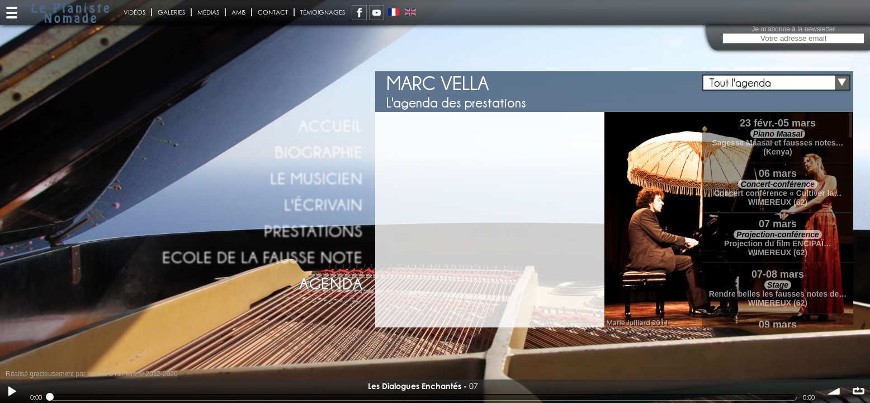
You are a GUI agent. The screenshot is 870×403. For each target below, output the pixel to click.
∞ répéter (858, 391)
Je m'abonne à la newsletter (793, 29)
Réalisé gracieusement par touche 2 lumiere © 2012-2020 (92, 374)
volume (834, 391)
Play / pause (11, 391)
